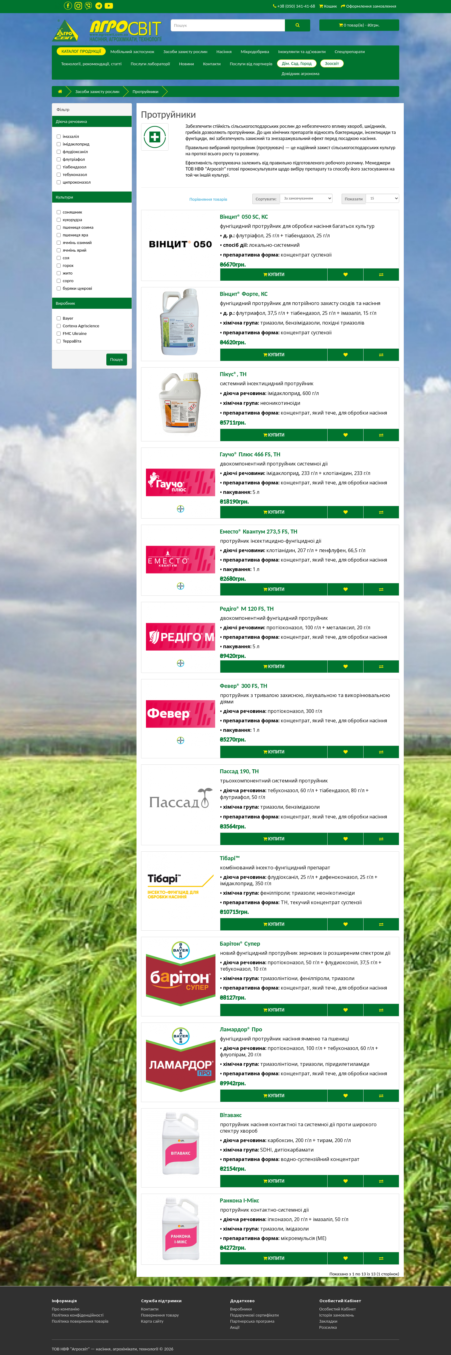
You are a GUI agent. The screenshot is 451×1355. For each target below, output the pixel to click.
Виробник (65, 303)
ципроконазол (74, 182)
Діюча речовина (71, 121)
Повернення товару (160, 1315)
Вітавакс (231, 1115)
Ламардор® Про (241, 1029)
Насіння (224, 51)
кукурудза (69, 219)
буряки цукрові (74, 288)
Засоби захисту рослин (185, 51)
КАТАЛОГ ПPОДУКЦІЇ (81, 51)
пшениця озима (75, 227)
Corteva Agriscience (78, 326)
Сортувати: (266, 199)
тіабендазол (71, 167)
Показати (354, 199)
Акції (235, 1327)
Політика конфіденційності (78, 1315)
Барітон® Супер (240, 943)
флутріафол (71, 159)
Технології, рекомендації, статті (91, 63)
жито (65, 273)
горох (65, 265)
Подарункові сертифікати (254, 1315)
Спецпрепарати (350, 51)
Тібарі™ (230, 858)
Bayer (65, 318)
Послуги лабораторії (150, 63)
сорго (65, 280)
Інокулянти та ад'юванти (301, 51)
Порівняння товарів (208, 199)
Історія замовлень (336, 1315)
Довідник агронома (300, 73)
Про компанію (66, 1309)
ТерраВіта (69, 341)
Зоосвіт (332, 63)
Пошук (116, 359)
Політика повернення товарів (80, 1321)
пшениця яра (72, 235)
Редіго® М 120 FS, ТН (247, 608)
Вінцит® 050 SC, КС (244, 216)
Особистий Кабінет (337, 1309)
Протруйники (145, 91)
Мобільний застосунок (132, 51)
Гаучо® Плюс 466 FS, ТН (250, 454)
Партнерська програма (252, 1321)
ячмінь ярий (71, 250)
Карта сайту (152, 1321)
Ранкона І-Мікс (239, 1200)
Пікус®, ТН (233, 374)
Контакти (212, 63)
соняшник (69, 212)
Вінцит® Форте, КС (244, 293)
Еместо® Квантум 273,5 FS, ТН (258, 531)
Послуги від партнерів (251, 63)
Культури (64, 197)
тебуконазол (72, 174)
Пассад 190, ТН (239, 771)
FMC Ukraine (72, 333)
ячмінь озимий (74, 242)
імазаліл (68, 136)
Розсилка (328, 1327)
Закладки (328, 1321)
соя (63, 258)
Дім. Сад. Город (297, 63)
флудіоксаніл (72, 151)
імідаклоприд (73, 144)
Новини (186, 63)
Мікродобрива (255, 51)
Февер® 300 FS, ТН (243, 685)
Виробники (241, 1309)
